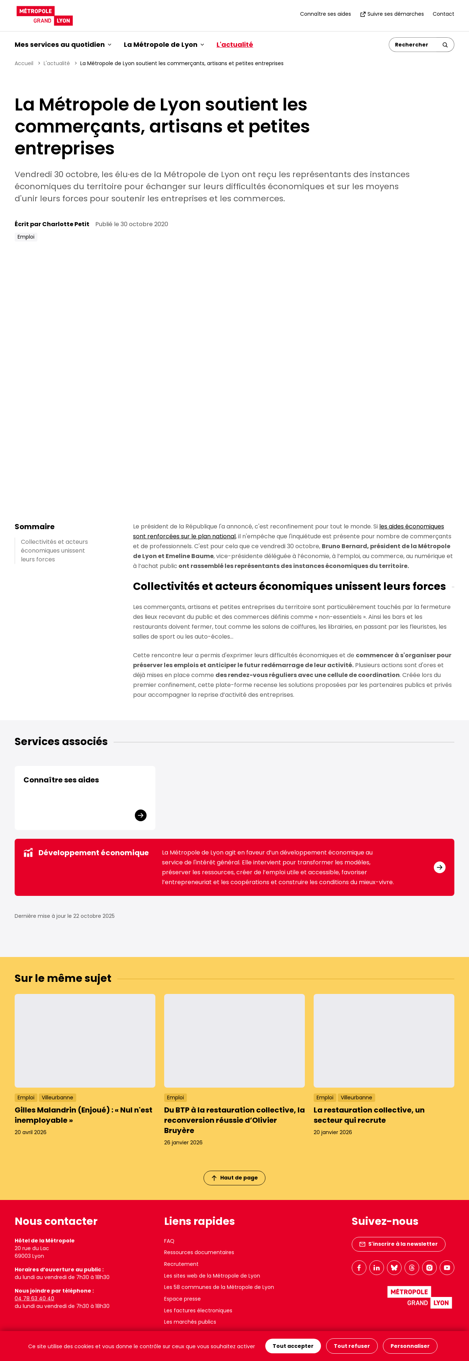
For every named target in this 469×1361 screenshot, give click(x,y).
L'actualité (235, 44)
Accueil (24, 63)
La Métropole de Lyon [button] (164, 44)
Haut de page (235, 1177)
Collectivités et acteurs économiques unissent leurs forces (54, 551)
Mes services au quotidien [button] (63, 44)
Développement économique (86, 853)
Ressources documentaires (199, 1252)
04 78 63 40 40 (34, 1298)
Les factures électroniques (198, 1310)
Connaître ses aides (325, 14)
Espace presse (182, 1298)
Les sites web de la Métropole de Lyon (212, 1275)
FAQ (169, 1241)
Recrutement (181, 1264)
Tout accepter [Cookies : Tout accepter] (293, 1346)
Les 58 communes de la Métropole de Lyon (219, 1287)
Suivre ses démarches (392, 14)
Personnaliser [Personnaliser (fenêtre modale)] (410, 1346)
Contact (443, 14)
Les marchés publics (190, 1322)
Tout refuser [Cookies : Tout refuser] (352, 1346)
